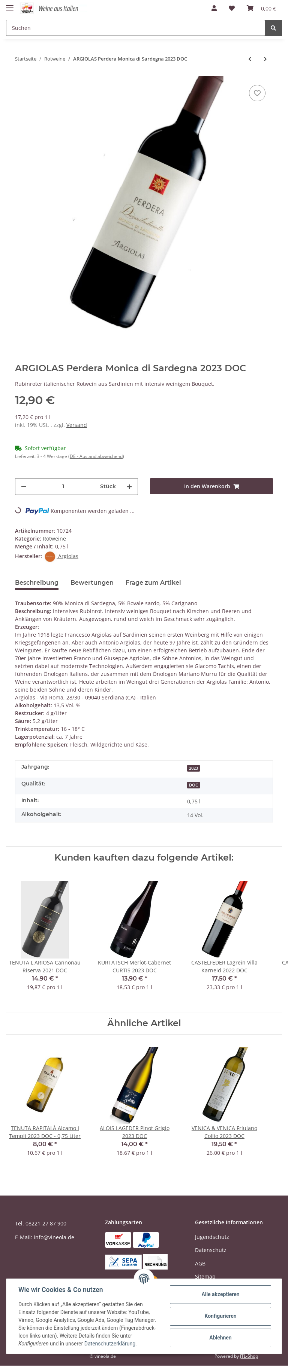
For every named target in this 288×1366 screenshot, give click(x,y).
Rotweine (54, 538)
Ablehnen (220, 1338)
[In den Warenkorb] (211, 486)
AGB (200, 1263)
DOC (193, 785)
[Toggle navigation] (10, 4)
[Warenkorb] (261, 8)
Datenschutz (210, 1249)
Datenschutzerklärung (109, 1344)
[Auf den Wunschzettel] (257, 93)
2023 (193, 768)
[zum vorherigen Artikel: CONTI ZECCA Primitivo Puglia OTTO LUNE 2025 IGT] (250, 59)
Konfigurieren (220, 1316)
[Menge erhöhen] (129, 487)
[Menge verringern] (23, 487)
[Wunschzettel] (232, 8)
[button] (214, 8)
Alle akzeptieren (220, 1294)
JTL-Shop (249, 1356)
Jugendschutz (212, 1236)
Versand (76, 424)
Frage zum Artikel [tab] (153, 582)
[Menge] (63, 487)
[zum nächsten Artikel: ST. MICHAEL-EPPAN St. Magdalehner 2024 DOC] (265, 59)
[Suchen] (135, 28)
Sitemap (205, 1276)
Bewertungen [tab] (92, 582)
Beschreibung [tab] (36, 582)
